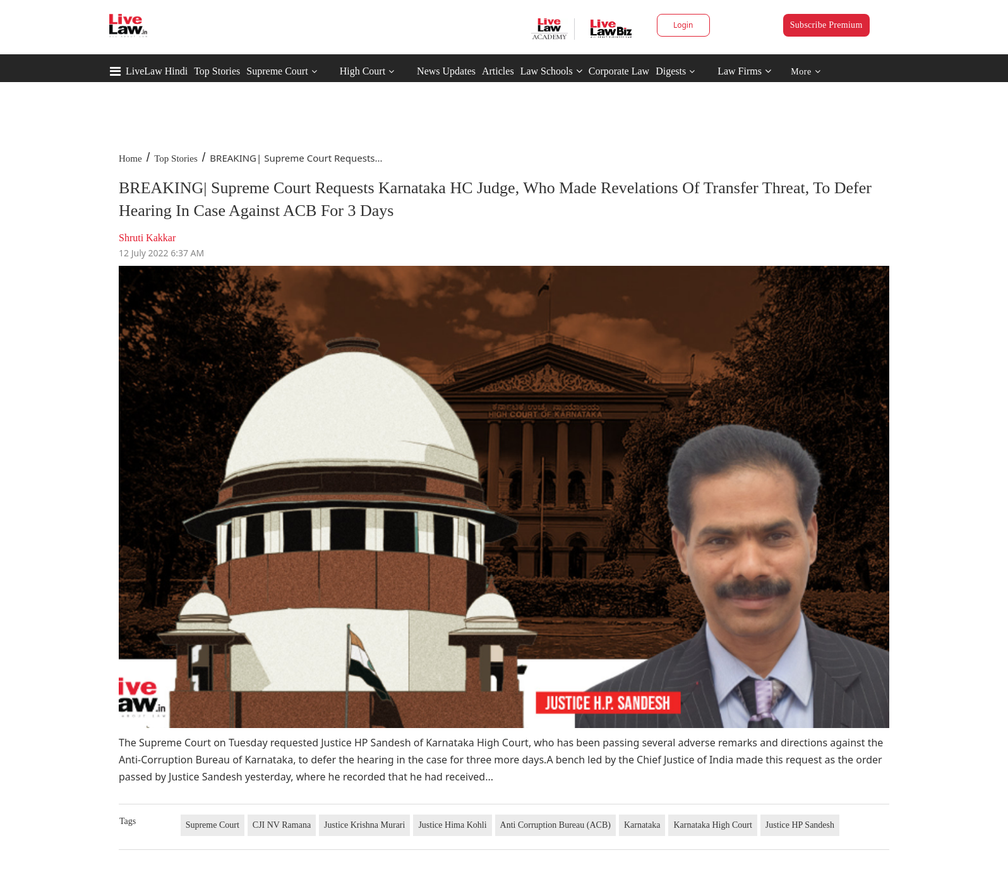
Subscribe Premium (826, 25)
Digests (671, 71)
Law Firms (744, 71)
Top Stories (217, 71)
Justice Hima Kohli (452, 825)
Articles (498, 71)
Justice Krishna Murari (364, 825)
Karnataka (642, 825)
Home (130, 158)
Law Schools (551, 71)
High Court (362, 71)
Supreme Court (277, 71)
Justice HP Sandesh (799, 825)
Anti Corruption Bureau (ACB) (555, 825)
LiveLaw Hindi (157, 71)
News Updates (446, 71)
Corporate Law (619, 71)
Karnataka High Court (712, 825)
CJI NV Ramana (282, 825)
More (805, 71)
